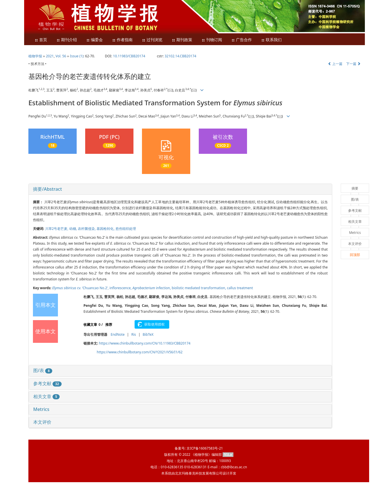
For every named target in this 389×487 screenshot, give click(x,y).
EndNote (118, 334)
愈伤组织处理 (126, 228)
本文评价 (42, 422)
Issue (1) (76, 56)
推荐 (108, 324)
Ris (133, 334)
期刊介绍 (67, 40)
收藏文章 (90, 324)
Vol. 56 (61, 56)
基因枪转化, (106, 228)
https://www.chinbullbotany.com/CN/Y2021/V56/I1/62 (140, 352)
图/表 (42, 370)
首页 (41, 40)
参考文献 (47, 383)
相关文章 (46, 396)
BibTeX (148, 334)
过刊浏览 (152, 40)
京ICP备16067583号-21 (205, 448)
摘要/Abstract (47, 189)
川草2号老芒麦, (57, 228)
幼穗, (73, 228)
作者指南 (122, 40)
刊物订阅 (212, 40)
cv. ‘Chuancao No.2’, (81, 288)
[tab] (180, 189)
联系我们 (271, 40)
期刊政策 (182, 40)
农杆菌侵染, (87, 228)
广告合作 (241, 40)
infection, (152, 288)
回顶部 (355, 254)
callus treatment (240, 288)
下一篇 (353, 63)
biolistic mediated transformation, (199, 288)
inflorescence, (121, 288)
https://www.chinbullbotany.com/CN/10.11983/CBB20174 (145, 343)
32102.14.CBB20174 (180, 56)
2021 (50, 56)
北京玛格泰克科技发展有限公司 (199, 473)
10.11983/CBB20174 (129, 56)
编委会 (94, 40)
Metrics (41, 409)
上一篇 (335, 63)
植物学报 (35, 56)
